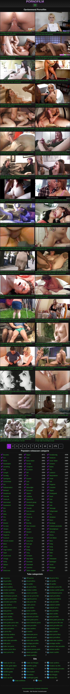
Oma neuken (30, 672)
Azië (27, 481)
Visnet (51, 565)
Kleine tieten (30, 461)
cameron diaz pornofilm (57, 646)
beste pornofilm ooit (55, 625)
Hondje (28, 464)
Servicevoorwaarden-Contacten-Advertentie (35, 688)
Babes (51, 467)
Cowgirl (5, 473)
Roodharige (30, 505)
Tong (28, 553)
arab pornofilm (54, 602)
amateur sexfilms (8, 593)
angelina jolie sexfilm (10, 599)
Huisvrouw (29, 538)
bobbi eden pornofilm (10, 640)
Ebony (51, 535)
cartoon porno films (9, 649)
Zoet (50, 499)
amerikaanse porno (55, 593)
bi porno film (7, 631)
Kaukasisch (7, 505)
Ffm (4, 517)
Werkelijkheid (53, 529)
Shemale (6, 496)
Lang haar (29, 541)
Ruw (50, 556)
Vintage (5, 559)
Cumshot (52, 487)
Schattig (6, 475)
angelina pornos (31, 599)
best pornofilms (8, 620)
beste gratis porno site (56, 620)
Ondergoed (53, 493)
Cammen (29, 567)
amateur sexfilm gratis (56, 590)
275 (55, 446)
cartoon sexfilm (54, 649)
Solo (50, 505)
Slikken (5, 565)
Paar (27, 520)
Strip (50, 502)
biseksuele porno (32, 634)
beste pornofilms (8, 628)
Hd (27, 475)
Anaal (51, 478)
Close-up (29, 517)
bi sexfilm (29, 631)
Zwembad (29, 565)
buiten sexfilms (31, 646)
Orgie (28, 547)
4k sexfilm (29, 584)
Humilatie (29, 562)
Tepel (5, 553)
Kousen (28, 478)
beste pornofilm (31, 625)
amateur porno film (55, 587)
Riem (51, 541)
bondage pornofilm (32, 643)
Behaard (6, 490)
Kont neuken (30, 511)
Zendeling (6, 467)
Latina (5, 547)
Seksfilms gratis (31, 666)
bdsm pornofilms (31, 614)
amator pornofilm (31, 593)
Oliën (51, 553)
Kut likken (29, 470)
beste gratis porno (32, 620)
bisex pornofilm (8, 637)
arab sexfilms (7, 605)
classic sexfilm (54, 652)
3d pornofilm (7, 581)
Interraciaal (6, 502)
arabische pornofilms (10, 608)
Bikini (5, 544)
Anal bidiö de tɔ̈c (8, 669)
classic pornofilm (31, 652)
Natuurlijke (29, 487)
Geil (50, 481)
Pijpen (28, 455)
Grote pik (6, 499)
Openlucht (29, 499)
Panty (5, 562)
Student (28, 532)
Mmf (4, 520)
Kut (4, 458)
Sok (4, 567)
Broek (51, 550)
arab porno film (31, 602)
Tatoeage (52, 508)
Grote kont (6, 570)
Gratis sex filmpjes (32, 663)
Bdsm (51, 520)
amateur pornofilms (9, 590)
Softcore (52, 532)
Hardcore (52, 458)
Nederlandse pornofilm (56, 669)
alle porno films (31, 587)
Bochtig (28, 523)
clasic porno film (8, 652)
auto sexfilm (30, 608)
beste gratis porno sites (11, 623)
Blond (5, 461)
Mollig (28, 550)
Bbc (4, 508)
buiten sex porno (8, 646)
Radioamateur (7, 487)
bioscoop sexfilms (9, 634)
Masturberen (53, 475)
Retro (51, 570)
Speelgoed (6, 478)
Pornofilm (35, 1)
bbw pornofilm (54, 611)
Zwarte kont (7, 556)
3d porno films (54, 578)
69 (27, 535)
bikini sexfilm (53, 631)
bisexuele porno (31, 637)
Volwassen (52, 559)
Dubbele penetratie (55, 526)
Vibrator (5, 529)
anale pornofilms (54, 596)
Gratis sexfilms (54, 663)
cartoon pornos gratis (33, 649)
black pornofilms (54, 637)
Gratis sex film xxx (9, 663)
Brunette (6, 455)
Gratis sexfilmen (20, 681)
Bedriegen (52, 562)
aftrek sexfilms (8, 587)
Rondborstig (53, 455)
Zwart (51, 496)
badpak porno (53, 608)
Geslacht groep (31, 502)
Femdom (29, 556)
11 (50, 446)
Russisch (6, 538)
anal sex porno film (32, 596)
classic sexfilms (31, 655)
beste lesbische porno (33, 623)
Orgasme (6, 535)
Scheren (52, 464)
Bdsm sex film (7, 678)
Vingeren (52, 484)
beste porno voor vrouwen (11, 625)
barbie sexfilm (30, 611)
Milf (27, 473)
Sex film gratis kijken (10, 666)
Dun (4, 511)
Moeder (5, 523)
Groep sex (6, 675)
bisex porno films (54, 634)
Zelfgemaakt (53, 511)
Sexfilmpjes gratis (32, 678)
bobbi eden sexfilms (55, 640)
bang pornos (7, 611)
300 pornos (30, 578)
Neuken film (53, 678)
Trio (50, 470)
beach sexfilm (7, 617)
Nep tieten (29, 559)
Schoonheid (7, 481)
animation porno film (10, 602)
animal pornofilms (55, 599)
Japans (28, 493)
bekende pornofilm (32, 617)
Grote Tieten (53, 461)
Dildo (5, 514)
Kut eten (6, 526)
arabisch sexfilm (54, 605)
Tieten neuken (31, 570)
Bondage (52, 523)
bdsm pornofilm (8, 614)
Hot (4, 484)
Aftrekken (52, 517)
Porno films (30, 669)
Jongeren (29, 467)
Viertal (28, 529)
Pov (50, 514)
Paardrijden (7, 464)
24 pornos (6, 578)
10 (45, 446)
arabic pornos (30, 605)
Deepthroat (6, 493)
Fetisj (51, 544)
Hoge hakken (7, 550)
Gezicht (28, 514)
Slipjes (51, 490)
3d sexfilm (52, 581)
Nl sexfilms (29, 675)
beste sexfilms (31, 628)
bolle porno (6, 643)
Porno (40, 681)
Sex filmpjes (53, 675)
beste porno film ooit (56, 623)
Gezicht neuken (8, 541)
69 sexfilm (52, 584)
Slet (27, 484)
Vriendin (29, 508)
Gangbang (6, 532)
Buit (4, 470)
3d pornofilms (30, 581)
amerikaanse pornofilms (11, 596)
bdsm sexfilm (53, 614)
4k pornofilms (7, 584)
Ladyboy (29, 496)
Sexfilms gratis (8, 672)
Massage (52, 567)
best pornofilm (54, 617)
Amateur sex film (54, 666)
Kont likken (53, 538)
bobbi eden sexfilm (32, 640)
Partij (51, 547)
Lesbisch (52, 473)
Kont (27, 458)
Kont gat (29, 544)
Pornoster (29, 490)
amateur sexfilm (31, 590)
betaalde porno (54, 628)
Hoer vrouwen (31, 526)
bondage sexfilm (54, 643)
